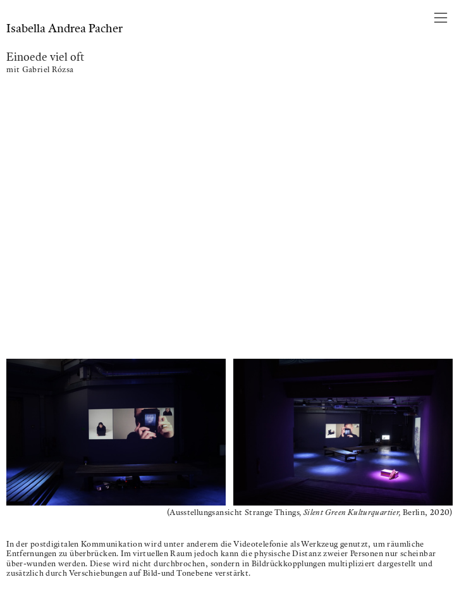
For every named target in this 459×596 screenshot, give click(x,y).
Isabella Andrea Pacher (64, 28)
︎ (441, 18)
